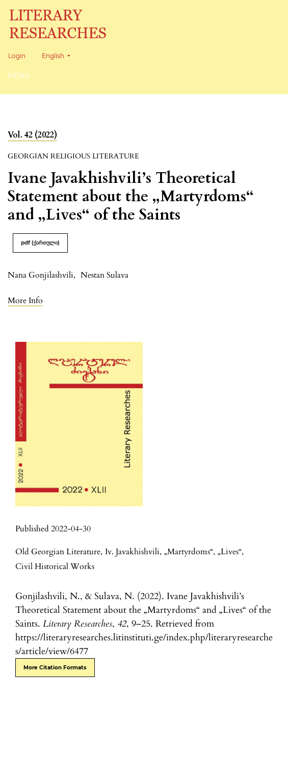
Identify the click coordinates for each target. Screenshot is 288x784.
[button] (25, 300)
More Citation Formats (55, 667)
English (59, 55)
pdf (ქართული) (40, 242)
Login (16, 56)
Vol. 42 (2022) (32, 135)
